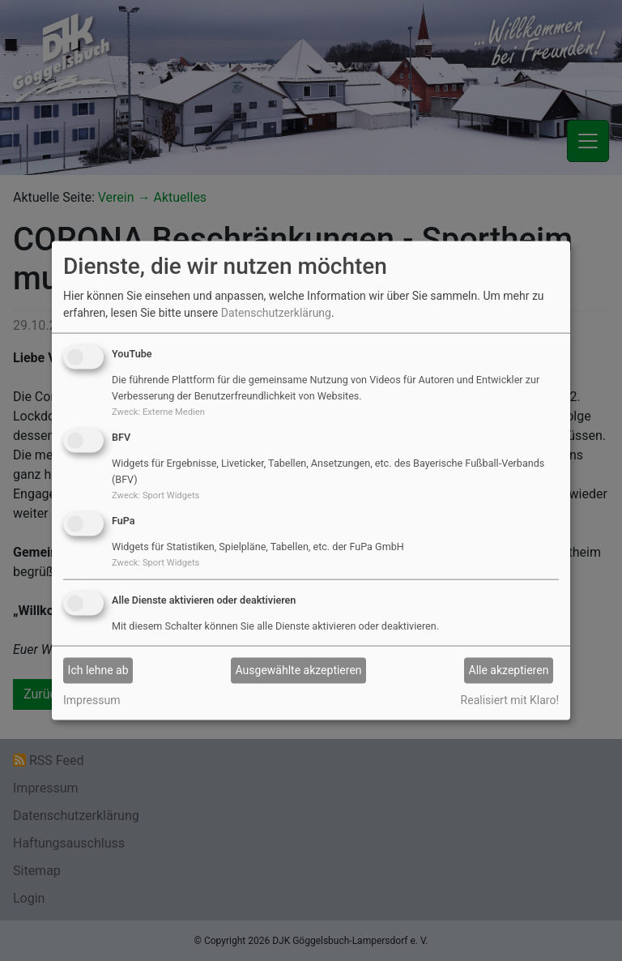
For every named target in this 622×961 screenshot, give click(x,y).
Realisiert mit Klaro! (510, 699)
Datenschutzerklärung (276, 312)
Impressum (91, 699)
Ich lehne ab (98, 670)
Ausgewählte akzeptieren (299, 670)
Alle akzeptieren (509, 670)
